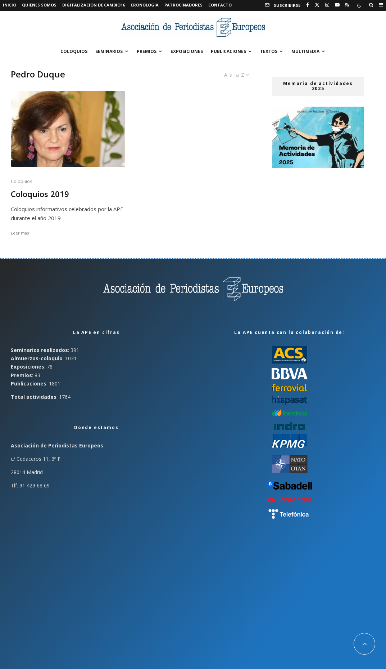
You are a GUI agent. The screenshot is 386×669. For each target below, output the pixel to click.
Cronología (145, 5)
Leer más (20, 233)
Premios (146, 51)
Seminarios (109, 51)
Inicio (9, 5)
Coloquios (73, 51)
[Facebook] (307, 5)
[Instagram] (327, 5)
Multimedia (305, 51)
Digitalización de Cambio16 (93, 5)
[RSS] (347, 5)
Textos (268, 51)
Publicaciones (228, 51)
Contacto (220, 5)
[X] (317, 5)
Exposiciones (187, 51)
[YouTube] (337, 5)
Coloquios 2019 (40, 194)
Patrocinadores (183, 5)
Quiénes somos (39, 5)
